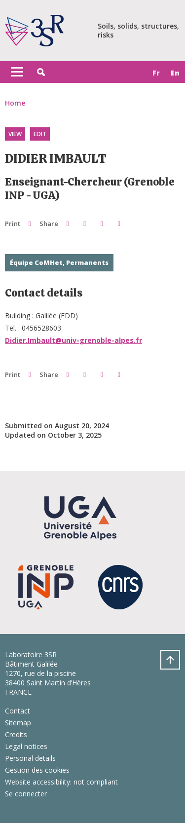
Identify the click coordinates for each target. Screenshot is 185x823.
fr (156, 72)
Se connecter (26, 793)
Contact (17, 710)
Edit (40, 134)
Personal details (30, 758)
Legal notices (26, 746)
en (175, 72)
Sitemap (18, 722)
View (15, 134)
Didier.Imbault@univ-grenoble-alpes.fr (73, 340)
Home (15, 103)
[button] (41, 72)
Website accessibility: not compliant (61, 781)
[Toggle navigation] (17, 72)
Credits (16, 734)
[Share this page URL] (119, 223)
